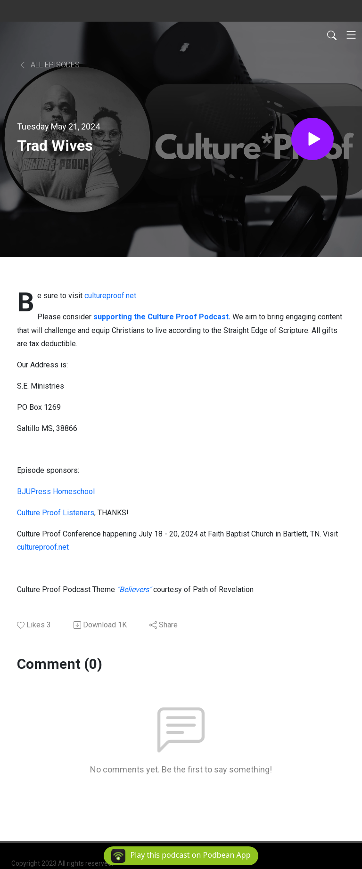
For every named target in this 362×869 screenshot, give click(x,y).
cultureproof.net (110, 295)
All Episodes (49, 64)
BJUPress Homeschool (56, 491)
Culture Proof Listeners (55, 512)
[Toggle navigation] (351, 35)
